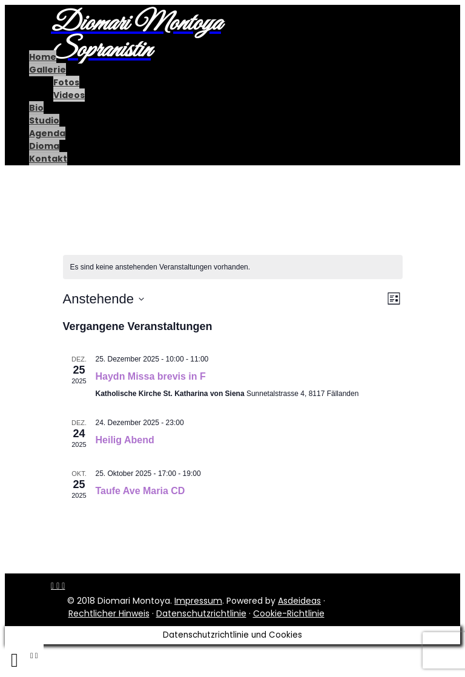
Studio (44, 120)
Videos (69, 95)
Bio (36, 108)
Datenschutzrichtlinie (201, 613)
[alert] (233, 267)
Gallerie (47, 70)
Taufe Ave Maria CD (140, 491)
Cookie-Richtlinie (289, 613)
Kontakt (48, 159)
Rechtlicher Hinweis (109, 613)
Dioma (44, 146)
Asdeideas (299, 601)
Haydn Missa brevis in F (151, 376)
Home (42, 57)
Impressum (198, 601)
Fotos (66, 82)
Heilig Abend (125, 440)
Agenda (47, 133)
